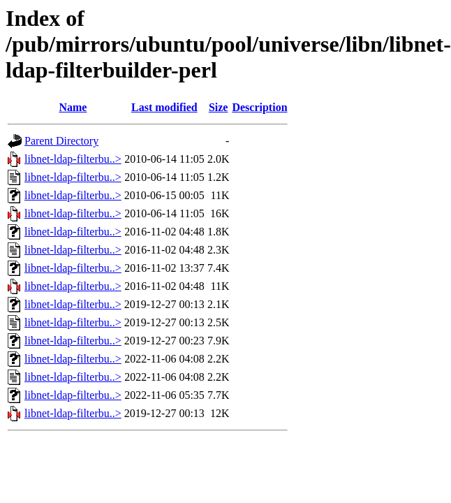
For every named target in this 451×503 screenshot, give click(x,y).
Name (73, 107)
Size (218, 107)
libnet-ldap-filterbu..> (72, 159)
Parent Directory (61, 141)
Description (259, 107)
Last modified (164, 107)
